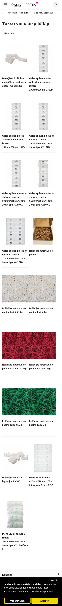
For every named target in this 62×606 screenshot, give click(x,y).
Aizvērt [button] (54, 580)
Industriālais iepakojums (19, 13)
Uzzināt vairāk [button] (17, 601)
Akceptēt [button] (44, 601)
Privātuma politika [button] (42, 591)
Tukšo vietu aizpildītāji (43, 13)
